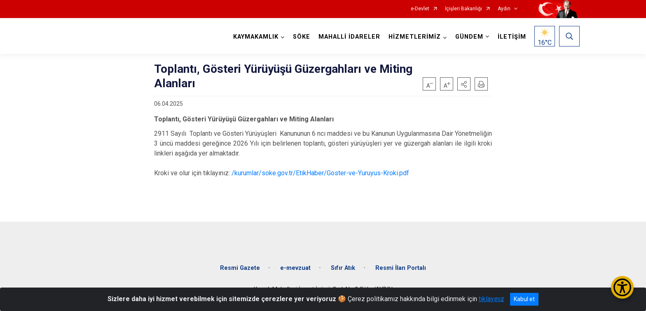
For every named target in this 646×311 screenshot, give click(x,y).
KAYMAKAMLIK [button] (256, 36)
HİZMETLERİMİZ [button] (415, 36)
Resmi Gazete (240, 268)
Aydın (504, 9)
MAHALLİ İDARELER (349, 36)
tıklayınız (491, 299)
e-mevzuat (295, 268)
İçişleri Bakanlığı (463, 9)
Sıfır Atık (343, 268)
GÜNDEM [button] (469, 36)
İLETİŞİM (512, 36)
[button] (463, 84)
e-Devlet (420, 9)
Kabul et (524, 299)
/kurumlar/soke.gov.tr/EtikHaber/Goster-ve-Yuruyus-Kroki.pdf (320, 173)
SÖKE (301, 36)
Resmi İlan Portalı (400, 268)
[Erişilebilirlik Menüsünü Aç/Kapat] (622, 287)
